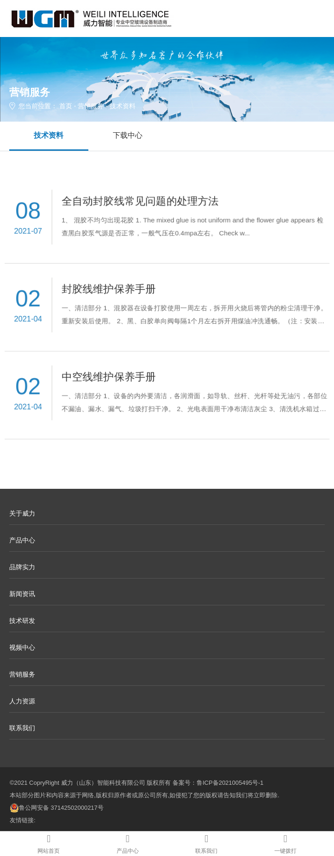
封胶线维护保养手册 (111, 289)
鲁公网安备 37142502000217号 (57, 807)
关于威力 (22, 513)
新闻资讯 (22, 593)
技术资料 (48, 135)
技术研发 (22, 620)
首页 (65, 106)
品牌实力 (22, 567)
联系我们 (22, 728)
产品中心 (22, 540)
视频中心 (22, 647)
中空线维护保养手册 (111, 377)
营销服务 (91, 106)
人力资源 (22, 701)
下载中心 (127, 135)
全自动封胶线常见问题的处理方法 (141, 201)
